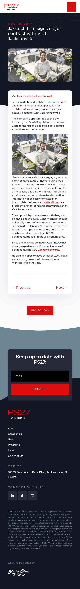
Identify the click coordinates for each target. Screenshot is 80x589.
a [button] (71, 7)
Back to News (40, 310)
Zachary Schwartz (48, 249)
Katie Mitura (51, 202)
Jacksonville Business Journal (34, 96)
